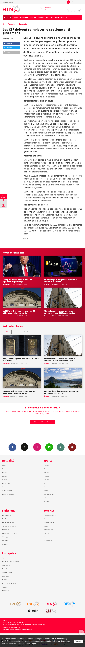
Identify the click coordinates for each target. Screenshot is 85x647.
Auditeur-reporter (73, 2)
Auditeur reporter (7, 490)
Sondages (5, 540)
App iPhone (61, 447)
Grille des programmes (9, 526)
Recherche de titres (8, 522)
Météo (46, 526)
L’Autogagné (6, 537)
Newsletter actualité (8, 494)
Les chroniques (6, 518)
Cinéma (46, 518)
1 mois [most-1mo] (26, 332)
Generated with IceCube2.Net (23, 629)
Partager (8, 43)
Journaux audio (6, 483)
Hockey (46, 468)
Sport (16, 17)
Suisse (4, 468)
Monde (4, 472)
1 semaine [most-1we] (17, 332)
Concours (5, 544)
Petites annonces (49, 529)
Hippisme (46, 487)
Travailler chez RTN (7, 572)
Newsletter (5, 590)
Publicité (5, 568)
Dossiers (4, 487)
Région (4, 465)
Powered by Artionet (8, 629)
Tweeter (8, 48)
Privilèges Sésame (49, 522)
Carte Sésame (6, 565)
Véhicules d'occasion (50, 515)
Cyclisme (46, 479)
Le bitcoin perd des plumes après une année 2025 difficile (60, 280)
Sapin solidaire (61, 17)
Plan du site (41, 624)
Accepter (78, 641)
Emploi (46, 537)
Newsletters (49, 447)
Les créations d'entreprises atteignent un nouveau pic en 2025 (61, 392)
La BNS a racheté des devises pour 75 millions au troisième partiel (19, 312)
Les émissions (6, 515)
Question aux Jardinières (9, 533)
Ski (44, 483)
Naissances (5, 529)
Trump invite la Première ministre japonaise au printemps (17, 280)
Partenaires (5, 576)
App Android (72, 447)
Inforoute (46, 533)
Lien (7, 52)
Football (46, 465)
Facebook (12, 447)
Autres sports (48, 498)
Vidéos (41, 17)
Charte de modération (9, 583)
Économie (23, 24)
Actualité (7, 17)
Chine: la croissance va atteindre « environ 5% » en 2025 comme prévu (59, 312)
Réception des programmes (10, 561)
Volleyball (46, 476)
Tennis (46, 490)
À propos (5, 558)
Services (49, 17)
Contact (4, 587)
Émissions (24, 17)
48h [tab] (7, 332)
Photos (33, 17)
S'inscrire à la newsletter (42, 422)
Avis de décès (48, 540)
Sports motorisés (49, 494)
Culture (4, 479)
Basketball (47, 472)
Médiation (5, 579)
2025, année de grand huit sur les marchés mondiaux (21, 359)
